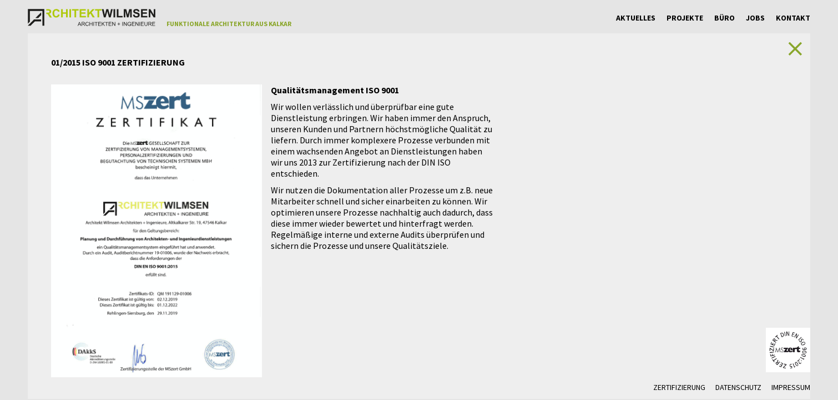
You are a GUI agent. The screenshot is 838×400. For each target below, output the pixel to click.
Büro (724, 18)
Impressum (790, 387)
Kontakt (793, 18)
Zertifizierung (679, 387)
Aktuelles (635, 18)
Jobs (755, 18)
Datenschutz (738, 387)
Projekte (685, 18)
